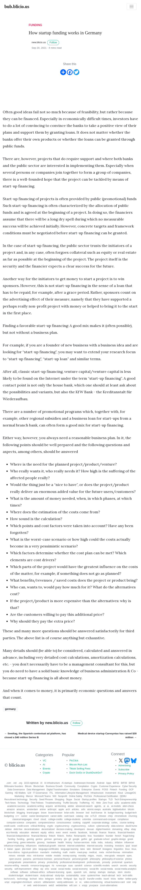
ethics (51, 832)
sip (41, 869)
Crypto (46, 772)
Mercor (29, 796)
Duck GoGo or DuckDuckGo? (85, 772)
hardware (51, 842)
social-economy (80, 869)
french (118, 836)
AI (44, 764)
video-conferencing (93, 882)
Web (98, 803)
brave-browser (55, 812)
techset (33, 879)
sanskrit (78, 865)
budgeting (9, 816)
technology (22, 879)
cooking (76, 822)
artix (83, 809)
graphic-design (118, 839)
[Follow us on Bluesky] (134, 760)
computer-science (15, 822)
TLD (111, 799)
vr (25, 885)
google (76, 839)
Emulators (75, 789)
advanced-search (84, 806)
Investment (110, 793)
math (65, 852)
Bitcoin (28, 786)
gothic (84, 839)
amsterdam (32, 809)
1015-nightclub (31, 783)
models (57, 855)
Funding (123, 789)
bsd (87, 812)
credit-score (23, 826)
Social (77, 799)
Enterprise (87, 789)
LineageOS (130, 793)
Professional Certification (106, 796)
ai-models (116, 806)
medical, (93, 852)
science (88, 865)
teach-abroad (108, 875)
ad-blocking (60, 806)
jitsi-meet (26, 849)
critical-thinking (38, 826)
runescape (61, 865)
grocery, (41, 842)
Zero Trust (108, 803)
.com (8, 783)
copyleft (86, 822)
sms (47, 869)
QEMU (123, 796)
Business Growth (54, 786)
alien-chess (128, 806)
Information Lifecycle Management (72, 793)
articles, (75, 809)
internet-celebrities (76, 845)
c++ (17, 816)
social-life (94, 869)
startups (102, 872)
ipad (128, 845)
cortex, (114, 822)
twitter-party (131, 879)
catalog (79, 816)
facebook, (83, 832)
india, (100, 842)
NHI (54, 796)
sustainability (72, 875)
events (73, 832)
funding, (21, 839)
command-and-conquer (104, 819)
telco (41, 879)
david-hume (131, 826)
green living (12, 842)
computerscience (46, 822)
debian (8, 829)
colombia (86, 819)
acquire (49, 806)
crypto (50, 826)
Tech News (10, 803)
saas (70, 865)
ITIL (51, 793)
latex (82, 849)
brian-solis (69, 812)
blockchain (9, 812)
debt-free (18, 829)
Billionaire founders (13, 786)
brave (43, 812)
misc (29, 855)
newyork (121, 855)
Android (100, 783)
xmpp (84, 885)
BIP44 (132, 783)
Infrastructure (97, 793)
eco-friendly (12, 832)
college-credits (55, 819)
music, (99, 855)
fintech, (60, 836)
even (58, 832)
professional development (72, 862)
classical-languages (22, 819)
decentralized (48, 829)
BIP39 (124, 783)
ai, (108, 806)
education (24, 832)
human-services (82, 842)
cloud (36, 819)
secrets (123, 865)
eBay (126, 829)
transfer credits (94, 879)
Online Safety (75, 796)
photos (128, 859)
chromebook (121, 816)
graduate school (101, 839)
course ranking (127, 822)
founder (109, 836)
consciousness (64, 822)
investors (119, 845)
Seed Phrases (46, 799)
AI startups (67, 783)
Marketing (19, 796)
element (35, 832)
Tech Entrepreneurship (125, 799)
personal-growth (80, 859)
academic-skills (128, 803)
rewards (25, 865)
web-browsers (40, 885)
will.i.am (73, 885)
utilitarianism (49, 882)
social (54, 869)
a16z (116, 803)
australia (106, 809)
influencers (31, 845)
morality (82, 855)
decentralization (32, 829)
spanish (77, 872)
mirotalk (21, 855)
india (93, 842)
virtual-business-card (114, 882)
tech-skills (127, 875)
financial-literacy (39, 836)
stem (120, 872)
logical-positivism (30, 852)
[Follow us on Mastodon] (127, 760)
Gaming (9, 793)
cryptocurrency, (78, 826)
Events (46, 768)
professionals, (93, 862)
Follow (53, 42)
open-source (15, 859)
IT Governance (40, 793)
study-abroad (46, 875)
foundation (98, 836)
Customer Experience (109, 786)
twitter (121, 879)
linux (127, 849)
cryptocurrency (62, 826)
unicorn (37, 882)
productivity (52, 862)
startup (92, 872)
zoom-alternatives (109, 885)
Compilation (83, 786)
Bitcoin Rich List (78, 764)
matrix (72, 852)
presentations (29, 862)
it (4, 849)
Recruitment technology (16, 799)
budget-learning (115, 812)
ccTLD (93, 816)
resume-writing (12, 865)
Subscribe (123, 769)
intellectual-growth (47, 845)
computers (31, 822)
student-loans (31, 875)
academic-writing (35, 806)
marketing (56, 852)
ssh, (85, 872)
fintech (52, 836)
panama (27, 859)
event (65, 832)
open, (129, 855)
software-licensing (55, 872)
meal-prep (82, 852)
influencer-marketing (14, 845)
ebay (133, 829)
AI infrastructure (52, 783)
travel (106, 879)
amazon (11, 809)
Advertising (124, 765)
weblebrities (61, 885)
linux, (134, 849)
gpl (90, 839)
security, (9, 869)
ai (104, 806)
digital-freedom (103, 829)
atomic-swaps (94, 809)
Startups (102, 799)
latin (89, 849)
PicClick (73, 760)
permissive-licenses (42, 859)
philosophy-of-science (112, 859)
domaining (117, 829)
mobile (49, 855)
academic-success (16, 806)
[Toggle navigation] (132, 6)
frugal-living (128, 836)
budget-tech (131, 812)
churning (133, 816)
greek (130, 839)
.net (15, 783)
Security (33, 799)
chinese (102, 816)
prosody (106, 862)
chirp (110, 816)
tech (119, 875)
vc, (80, 882)
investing (108, 845)
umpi (7, 882)
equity (43, 832)
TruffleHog (84, 803)
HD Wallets (20, 793)
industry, (109, 842)
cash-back (69, 816)
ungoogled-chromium (21, 882)
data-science (117, 826)
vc (76, 882)
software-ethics (37, 872)
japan (17, 849)
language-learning (69, 849)
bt (105, 812)
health (61, 842)
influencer (129, 842)
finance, (112, 832)
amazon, (21, 809)
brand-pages (33, 812)
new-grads (109, 855)
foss (90, 836)
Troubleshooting (53, 803)
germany (10, 709)
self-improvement (23, 869)
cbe (86, 816)
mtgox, (91, 855)
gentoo (39, 839)
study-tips (59, 875)
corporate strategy (101, 822)
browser (80, 812)
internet (61, 845)
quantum (128, 862)
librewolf (97, 849)
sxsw (83, 875)
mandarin (44, 852)
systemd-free (93, 875)
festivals (93, 832)
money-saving (70, 855)
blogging (21, 812)
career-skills (56, 816)
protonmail (117, 862)
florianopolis (80, 836)
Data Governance (16, 789)
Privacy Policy (126, 773)
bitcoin (131, 809)
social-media (107, 869)
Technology (23, 803)
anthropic (52, 809)
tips (75, 879)
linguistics (118, 849)
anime (43, 809)
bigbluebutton (119, 809)
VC (44, 760)
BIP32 (116, 783)
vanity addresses (65, 882)
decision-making (64, 829)
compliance (123, 819)
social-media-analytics (125, 869)
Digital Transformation (57, 789)
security (132, 865)
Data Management (36, 789)
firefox (69, 836)
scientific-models (101, 865)
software (24, 872)
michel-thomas (113, 852)
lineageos (107, 849)
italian (10, 849)
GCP (131, 789)
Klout (120, 793)
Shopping (59, 799)
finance (102, 832)
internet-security (95, 845)
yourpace (93, 885)
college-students (72, 819)
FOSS (105, 789)
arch (68, 809)
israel (134, 845)
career (24, 816)
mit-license (38, 855)
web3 (51, 885)
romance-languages (40, 865)
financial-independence (18, 836)
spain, (69, 872)
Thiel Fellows (37, 803)
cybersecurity (102, 826)
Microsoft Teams (43, 796)
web (29, 885)
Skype (69, 799)
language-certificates (49, 849)
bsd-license (96, 812)
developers (79, 829)
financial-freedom (126, 832)
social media (64, 869)
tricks (113, 879)
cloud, (43, 819)
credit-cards (10, 826)
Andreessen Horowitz (84, 783)
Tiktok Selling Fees (79, 768)
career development (39, 816)
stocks (127, 872)
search (114, 865)
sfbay (36, 869)
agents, (98, 806)
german (48, 839)
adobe (71, 806)
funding (35, 25)
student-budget (16, 875)
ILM (29, 793)
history (69, 842)
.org (20, 783)
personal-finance (62, 859)
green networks (27, 842)
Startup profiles (89, 799)
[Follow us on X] (121, 760)
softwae (14, 872)
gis (65, 839)
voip (134, 882)
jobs (35, 849)
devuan (90, 829)
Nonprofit (62, 796)
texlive (59, 879)
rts (53, 865)
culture (91, 826)
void (128, 882)
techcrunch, (9, 879)
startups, (111, 872)
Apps (108, 783)
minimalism (127, 852)
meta (101, 852)
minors (12, 855)
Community (70, 786)
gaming (30, 839)
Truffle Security (70, 803)
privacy (41, 862)
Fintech (113, 789)
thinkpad (68, 879)
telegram (49, 879)
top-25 (82, 879)
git (70, 839)
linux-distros (14, 852)
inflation (118, 842)
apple (61, 809)
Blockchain (38, 786)
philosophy (95, 859)
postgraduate (14, 862)
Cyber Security (129, 786)
